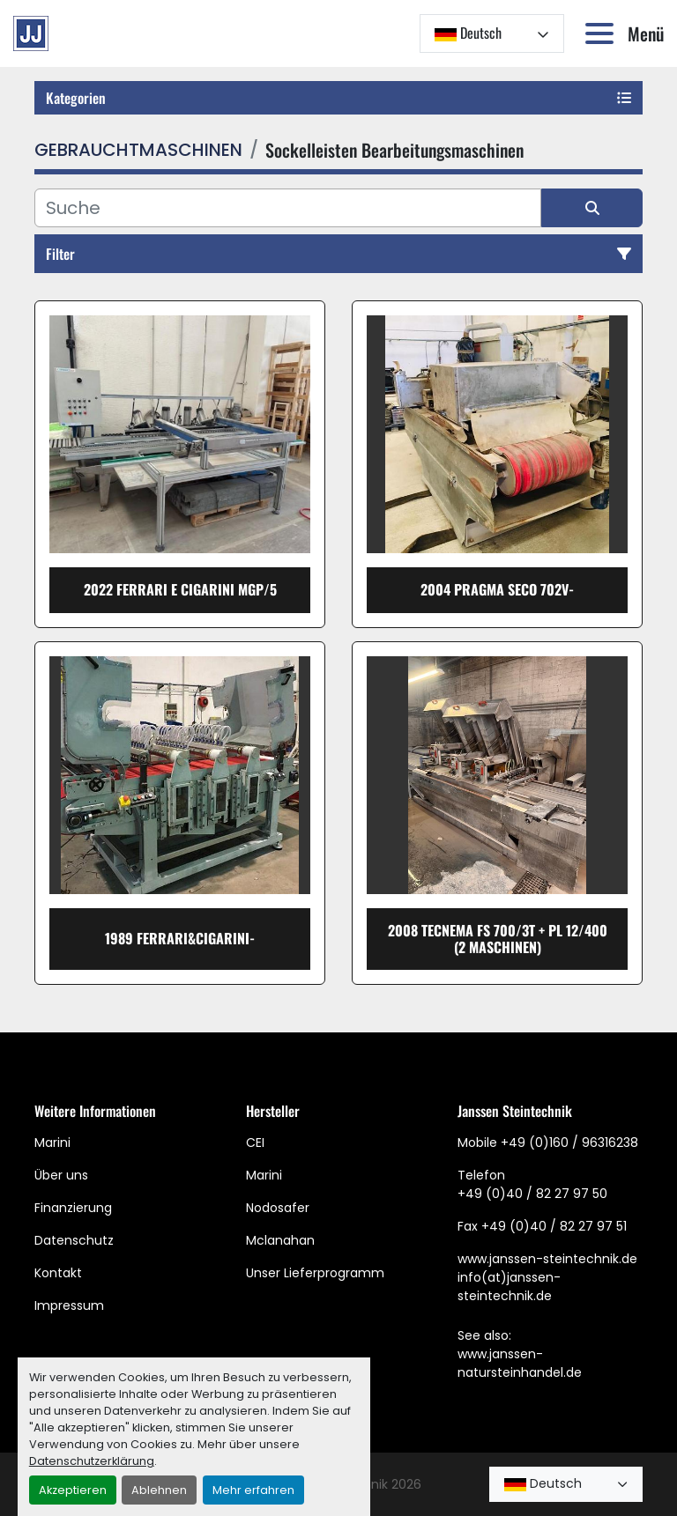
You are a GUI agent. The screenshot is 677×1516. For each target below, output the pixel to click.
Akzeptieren (73, 1490)
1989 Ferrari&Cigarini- (180, 938)
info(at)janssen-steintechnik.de (509, 1286)
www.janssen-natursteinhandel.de (520, 1363)
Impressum (69, 1305)
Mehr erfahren (253, 1490)
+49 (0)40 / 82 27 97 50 (532, 1193)
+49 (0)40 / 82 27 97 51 (554, 1226)
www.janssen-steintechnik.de (547, 1259)
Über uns (61, 1175)
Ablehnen (159, 1490)
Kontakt (58, 1273)
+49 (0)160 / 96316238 (569, 1142)
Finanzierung (73, 1207)
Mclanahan (280, 1240)
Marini (52, 1142)
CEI (255, 1142)
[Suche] (287, 208)
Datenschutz (74, 1240)
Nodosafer (277, 1207)
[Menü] (603, 33)
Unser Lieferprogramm (315, 1273)
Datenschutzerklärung (91, 1460)
